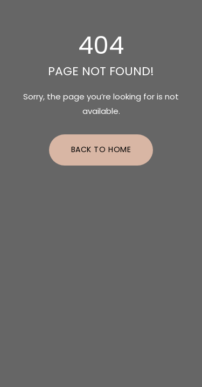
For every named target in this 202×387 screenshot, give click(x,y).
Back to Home (101, 149)
